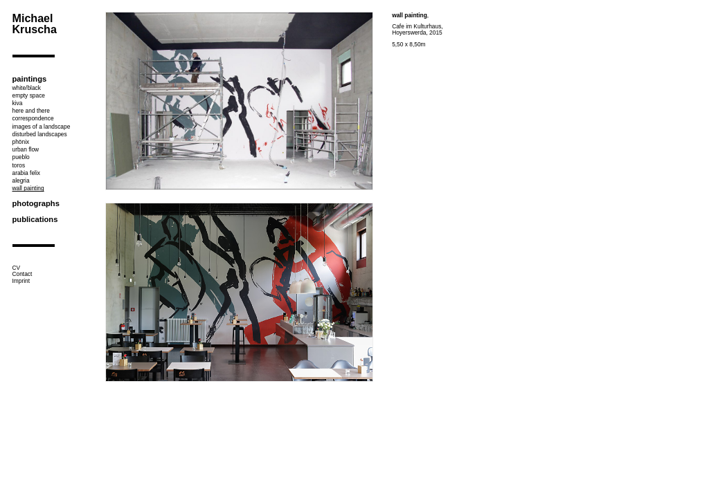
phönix (21, 141)
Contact (22, 273)
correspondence (33, 118)
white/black (26, 87)
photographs (36, 203)
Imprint (21, 280)
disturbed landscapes (39, 134)
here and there (31, 110)
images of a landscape (41, 126)
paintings (29, 79)
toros (19, 165)
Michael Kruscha (34, 23)
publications (35, 219)
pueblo (21, 157)
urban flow (25, 149)
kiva (17, 103)
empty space (28, 95)
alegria (21, 180)
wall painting (28, 188)
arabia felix (26, 172)
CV (16, 267)
